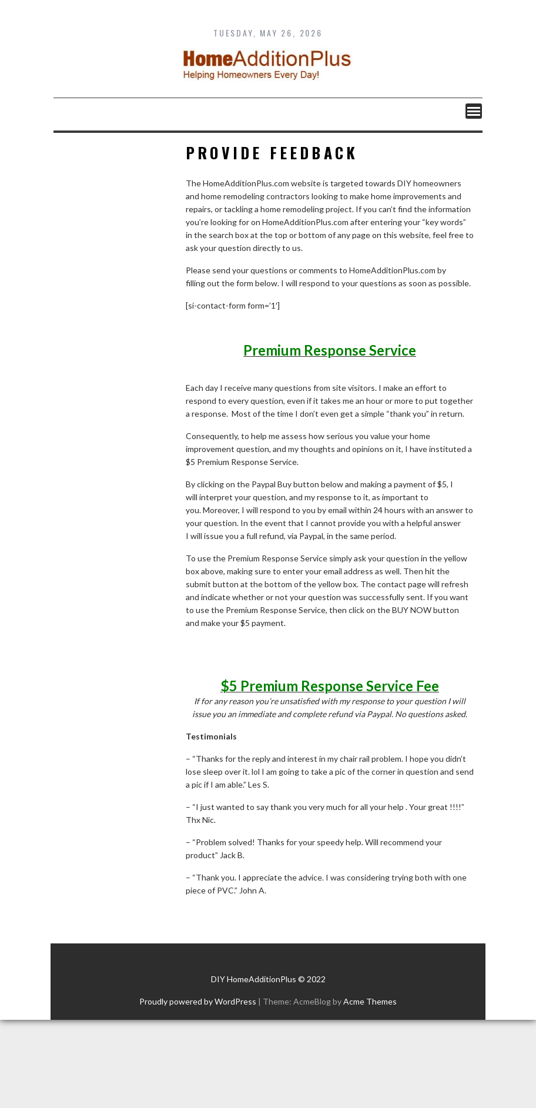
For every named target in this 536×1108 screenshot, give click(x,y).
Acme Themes (370, 1001)
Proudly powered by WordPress (197, 1001)
